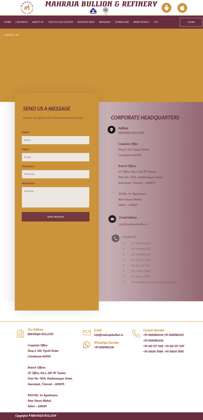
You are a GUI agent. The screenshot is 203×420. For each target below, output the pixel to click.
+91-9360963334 (153, 335)
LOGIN (191, 22)
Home (7, 22)
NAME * (23, 132)
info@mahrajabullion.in (138, 224)
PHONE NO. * (26, 166)
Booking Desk (85, 22)
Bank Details (141, 22)
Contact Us (11, 35)
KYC (156, 22)
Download (122, 22)
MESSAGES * (26, 183)
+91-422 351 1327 (174, 346)
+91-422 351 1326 (153, 346)
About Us (37, 22)
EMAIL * (23, 149)
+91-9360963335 (174, 335)
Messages (105, 22)
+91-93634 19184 (153, 351)
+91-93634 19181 (174, 351)
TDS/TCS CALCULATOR (60, 22)
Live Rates (22, 22)
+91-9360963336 (104, 347)
